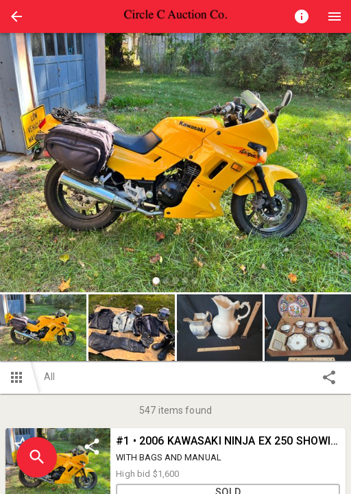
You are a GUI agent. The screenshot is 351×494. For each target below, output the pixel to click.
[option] (175, 164)
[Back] (16, 16)
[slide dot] (156, 280)
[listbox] (175, 164)
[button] (16, 16)
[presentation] (175, 16)
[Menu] (334, 16)
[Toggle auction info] (301, 16)
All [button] (49, 376)
